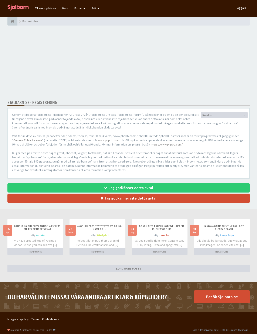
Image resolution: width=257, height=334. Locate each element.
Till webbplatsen (45, 8)
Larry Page (227, 235)
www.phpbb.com (108, 140)
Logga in (241, 8)
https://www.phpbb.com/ (167, 144)
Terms (35, 319)
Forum (79, 8)
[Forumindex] (12, 21)
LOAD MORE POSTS (128, 268)
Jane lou (164, 235)
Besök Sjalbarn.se (222, 296)
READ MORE (35, 251)
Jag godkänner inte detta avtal (128, 198)
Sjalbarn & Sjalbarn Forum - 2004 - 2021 (31, 329)
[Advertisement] (128, 63)
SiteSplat (102, 235)
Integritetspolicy (18, 319)
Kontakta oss (50, 319)
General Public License (27, 140)
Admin (40, 235)
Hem (65, 8)
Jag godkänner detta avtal (128, 187)
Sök (95, 8)
